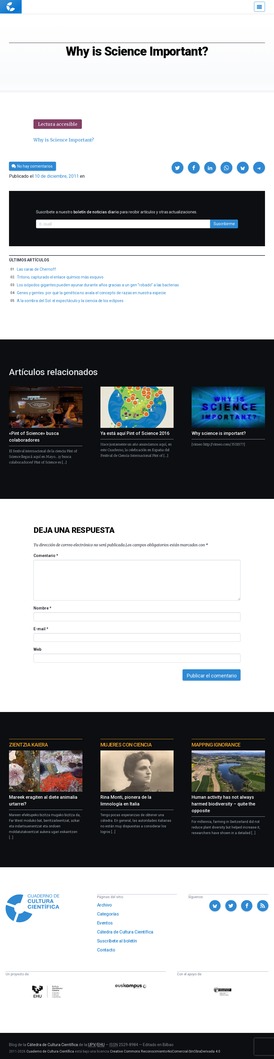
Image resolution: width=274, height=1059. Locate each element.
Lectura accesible (57, 124)
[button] (177, 168)
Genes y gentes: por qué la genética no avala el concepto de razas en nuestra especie (91, 293)
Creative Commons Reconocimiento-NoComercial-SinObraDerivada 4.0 (165, 1051)
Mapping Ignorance (216, 745)
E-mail (40, 629)
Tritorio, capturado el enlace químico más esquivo (60, 277)
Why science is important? (219, 433)
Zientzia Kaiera (28, 745)
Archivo (104, 905)
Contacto (106, 950)
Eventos (105, 923)
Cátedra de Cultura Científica (125, 932)
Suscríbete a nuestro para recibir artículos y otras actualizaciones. (116, 212)
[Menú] (259, 7)
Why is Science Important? (63, 140)
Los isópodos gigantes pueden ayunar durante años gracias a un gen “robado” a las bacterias (98, 285)
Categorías (108, 914)
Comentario (45, 555)
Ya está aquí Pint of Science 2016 (134, 433)
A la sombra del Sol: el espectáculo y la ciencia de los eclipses (70, 300)
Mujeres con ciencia (126, 745)
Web (37, 649)
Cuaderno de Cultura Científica (50, 1051)
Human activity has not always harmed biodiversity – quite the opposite (223, 804)
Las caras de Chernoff (36, 269)
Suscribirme (224, 224)
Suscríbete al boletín (117, 941)
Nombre (42, 608)
